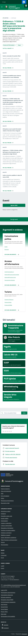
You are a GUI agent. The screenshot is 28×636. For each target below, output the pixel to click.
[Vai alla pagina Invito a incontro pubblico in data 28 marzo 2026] (8, 190)
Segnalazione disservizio (7, 595)
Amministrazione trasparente (8, 602)
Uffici (2, 493)
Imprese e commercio (6, 533)
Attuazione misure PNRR (7, 600)
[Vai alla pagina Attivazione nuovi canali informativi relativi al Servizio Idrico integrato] (8, 142)
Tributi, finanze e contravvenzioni (9, 540)
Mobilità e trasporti (5, 535)
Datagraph (24, 634)
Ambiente (3, 514)
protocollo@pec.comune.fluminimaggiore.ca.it (14, 585)
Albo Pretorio (4, 604)
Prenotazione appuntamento (8, 592)
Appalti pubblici (4, 518)
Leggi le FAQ (4, 590)
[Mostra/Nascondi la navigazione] (2, 7)
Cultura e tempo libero (6, 525)
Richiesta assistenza (6, 597)
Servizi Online (4, 607)
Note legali (3, 614)
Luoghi (2, 566)
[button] (26, 6)
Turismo (3, 542)
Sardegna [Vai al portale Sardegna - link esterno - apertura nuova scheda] (4, 2)
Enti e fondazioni (5, 496)
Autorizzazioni (4, 521)
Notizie (2, 553)
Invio (24, 413)
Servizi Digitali (4, 609)
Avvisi (2, 558)
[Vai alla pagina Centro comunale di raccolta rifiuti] (8, 67)
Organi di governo (5, 489)
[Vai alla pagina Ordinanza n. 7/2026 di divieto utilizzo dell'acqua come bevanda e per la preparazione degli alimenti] (8, 167)
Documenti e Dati (5, 503)
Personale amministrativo (7, 501)
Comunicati (3, 555)
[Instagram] (5, 627)
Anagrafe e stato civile (6, 516)
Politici (2, 498)
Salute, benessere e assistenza (8, 537)
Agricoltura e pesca (5, 511)
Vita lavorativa (4, 545)
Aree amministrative (6, 491)
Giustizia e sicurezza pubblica (8, 530)
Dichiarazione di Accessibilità (8, 616)
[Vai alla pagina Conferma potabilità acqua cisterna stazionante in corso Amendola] (8, 90)
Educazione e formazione (7, 528)
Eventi (2, 568)
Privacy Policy (4, 612)
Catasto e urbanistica (6, 523)
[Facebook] (5, 624)
